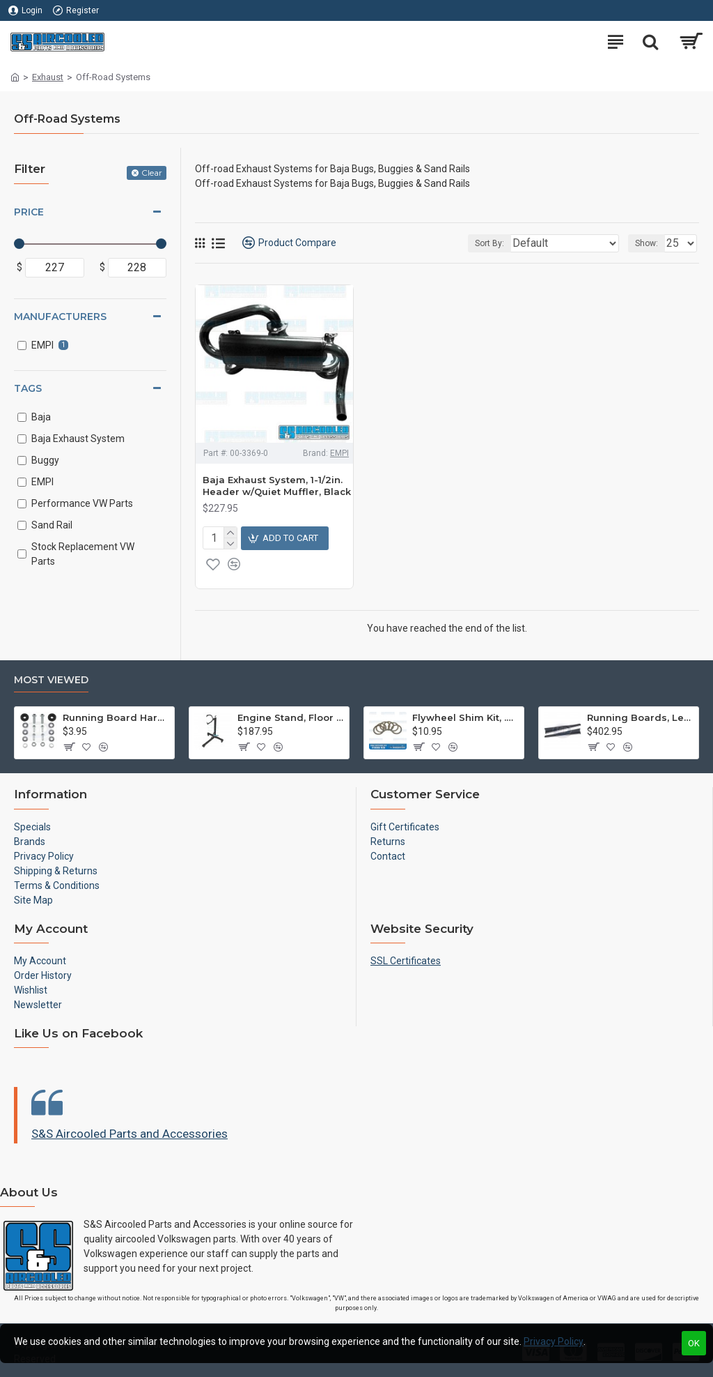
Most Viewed (51, 680)
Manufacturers (60, 316)
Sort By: (489, 243)
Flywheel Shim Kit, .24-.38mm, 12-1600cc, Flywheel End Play (465, 717)
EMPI (339, 453)
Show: (646, 243)
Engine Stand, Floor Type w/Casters (290, 717)
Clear (151, 172)
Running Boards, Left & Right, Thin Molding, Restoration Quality (640, 717)
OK (694, 1343)
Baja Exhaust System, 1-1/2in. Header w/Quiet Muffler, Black (277, 485)
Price (29, 212)
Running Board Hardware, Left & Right (116, 717)
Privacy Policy (553, 1341)
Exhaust (47, 77)
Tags (28, 388)
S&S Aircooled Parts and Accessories (129, 1134)
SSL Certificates (405, 960)
